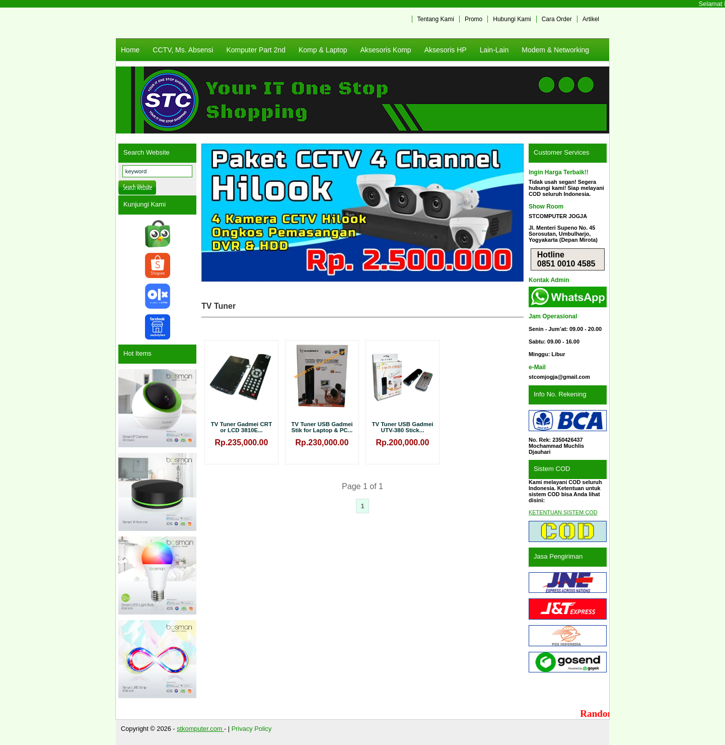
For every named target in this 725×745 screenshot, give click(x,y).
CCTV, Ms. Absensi (183, 50)
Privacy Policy (252, 728)
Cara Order (557, 19)
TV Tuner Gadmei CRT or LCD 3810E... (241, 427)
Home (130, 50)
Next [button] (511, 212)
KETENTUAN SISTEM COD (563, 512)
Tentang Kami (435, 19)
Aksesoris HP (445, 50)
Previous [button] (214, 212)
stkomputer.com (200, 728)
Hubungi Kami (512, 19)
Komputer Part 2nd (255, 50)
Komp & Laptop (323, 50)
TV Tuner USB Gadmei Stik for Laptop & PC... (322, 427)
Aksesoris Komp (385, 50)
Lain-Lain (494, 50)
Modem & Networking (555, 50)
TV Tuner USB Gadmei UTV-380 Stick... (402, 427)
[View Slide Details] (362, 213)
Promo (473, 19)
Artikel (591, 19)
